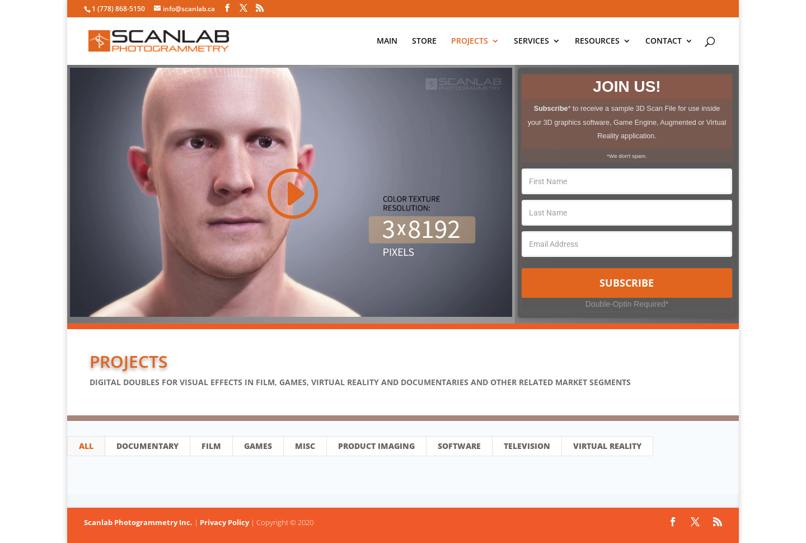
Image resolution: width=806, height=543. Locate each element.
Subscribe (626, 282)
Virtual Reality (607, 446)
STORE (424, 41)
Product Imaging (376, 446)
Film (211, 446)
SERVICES (531, 41)
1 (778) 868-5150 (118, 8)
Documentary (147, 446)
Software (459, 446)
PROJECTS (469, 41)
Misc (305, 446)
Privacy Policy (224, 522)
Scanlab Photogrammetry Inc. (138, 522)
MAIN (387, 41)
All (86, 446)
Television (527, 446)
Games (258, 446)
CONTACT (663, 41)
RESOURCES (597, 41)
